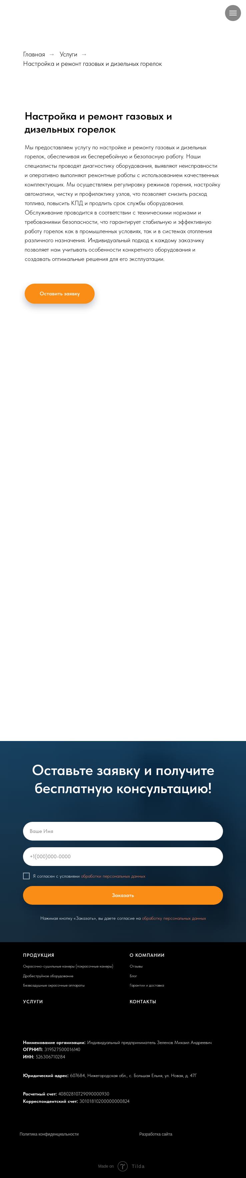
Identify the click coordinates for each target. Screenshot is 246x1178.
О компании (147, 955)
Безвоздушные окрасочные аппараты (54, 985)
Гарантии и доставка (147, 985)
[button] (60, 294)
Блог (133, 976)
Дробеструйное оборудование (48, 976)
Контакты (143, 1001)
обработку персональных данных (174, 918)
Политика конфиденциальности (49, 1134)
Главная (34, 54)
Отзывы (136, 966)
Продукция (38, 955)
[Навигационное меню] (233, 13)
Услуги (68, 54)
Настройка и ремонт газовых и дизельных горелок (92, 63)
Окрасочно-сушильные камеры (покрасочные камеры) (68, 966)
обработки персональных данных (113, 876)
